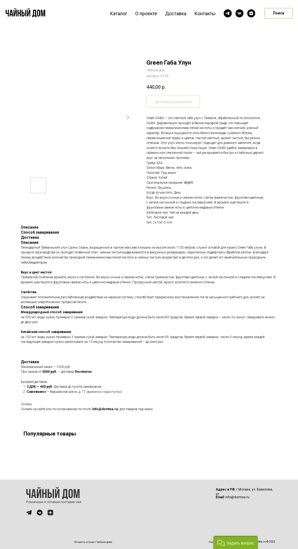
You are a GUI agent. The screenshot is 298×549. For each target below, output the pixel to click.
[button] (235, 542)
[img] (29, 512)
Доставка (175, 13)
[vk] (239, 13)
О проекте (146, 13)
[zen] (251, 13)
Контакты (205, 13)
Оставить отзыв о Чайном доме (93, 542)
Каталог (118, 13)
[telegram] (228, 13)
